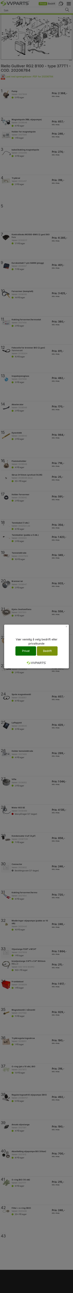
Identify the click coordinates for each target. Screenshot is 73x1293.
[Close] (66, 626)
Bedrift (47, 651)
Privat (26, 651)
